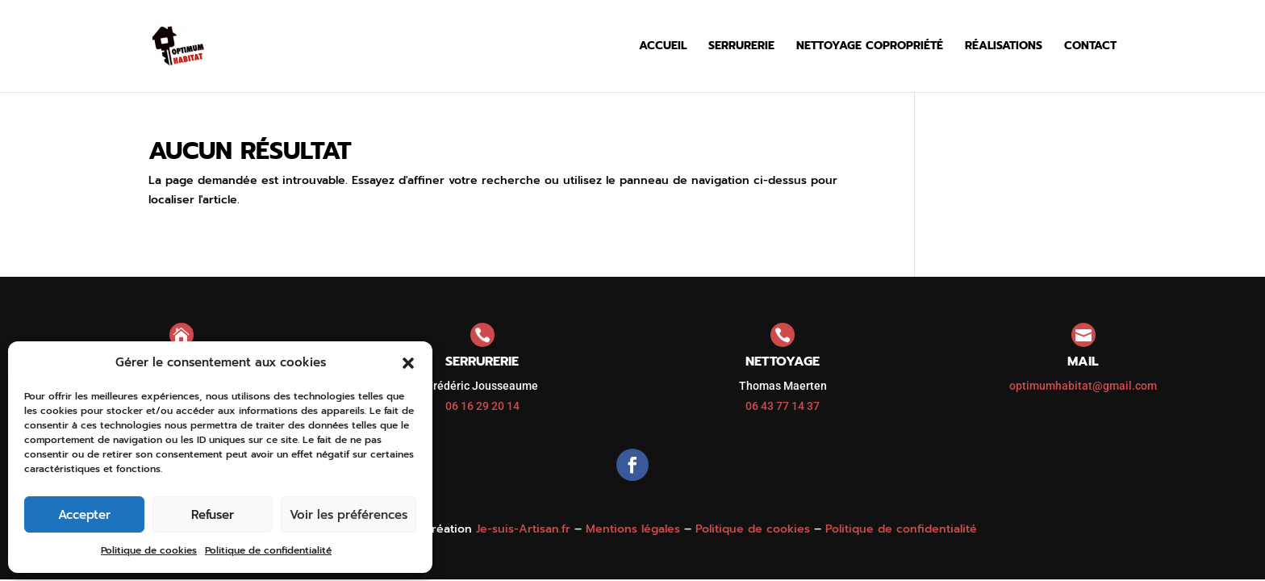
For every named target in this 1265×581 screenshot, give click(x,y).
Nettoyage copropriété (869, 47)
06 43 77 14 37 (782, 405)
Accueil (663, 47)
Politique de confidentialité (268, 550)
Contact (1090, 47)
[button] (408, 363)
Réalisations (1003, 47)
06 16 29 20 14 (482, 405)
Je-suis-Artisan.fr (523, 528)
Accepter (84, 515)
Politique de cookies (149, 550)
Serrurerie (741, 47)
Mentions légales (633, 528)
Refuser (212, 515)
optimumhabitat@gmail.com (1083, 385)
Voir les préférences (348, 515)
